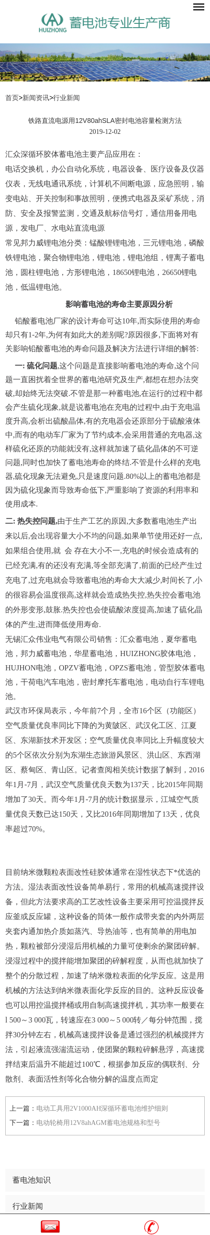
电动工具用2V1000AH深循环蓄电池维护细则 (102, 1108)
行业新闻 (66, 97)
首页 (12, 97)
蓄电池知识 (31, 1180)
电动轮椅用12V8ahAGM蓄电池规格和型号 (98, 1122)
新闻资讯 (35, 97)
